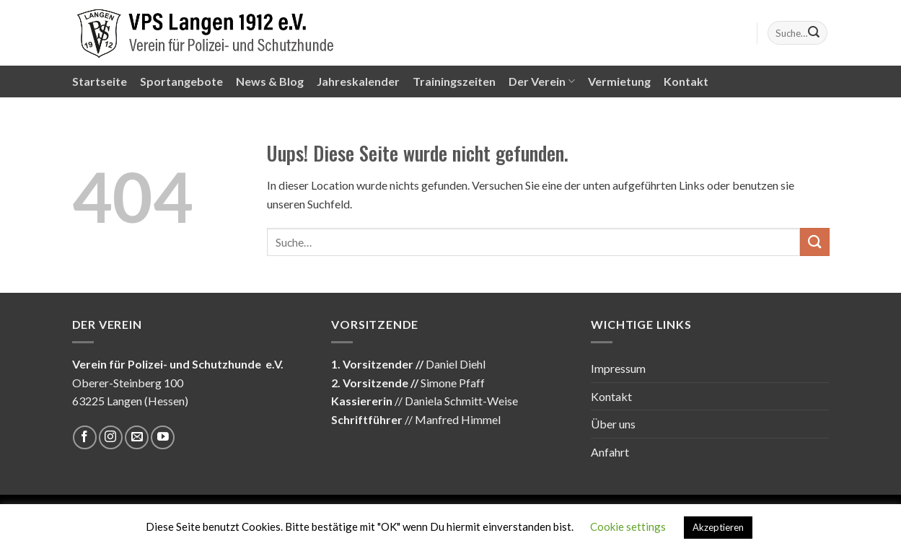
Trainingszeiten (454, 81)
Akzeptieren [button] (718, 527)
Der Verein (542, 81)
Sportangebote (181, 81)
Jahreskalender (358, 81)
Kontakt (686, 81)
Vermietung (619, 81)
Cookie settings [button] (628, 526)
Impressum (618, 368)
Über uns (613, 424)
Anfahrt (610, 452)
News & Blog (270, 81)
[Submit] (813, 33)
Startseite (99, 81)
